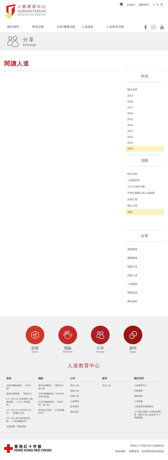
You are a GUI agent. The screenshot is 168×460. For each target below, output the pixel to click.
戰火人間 (132, 205)
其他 (129, 212)
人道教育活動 (115, 26)
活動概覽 (138, 390)
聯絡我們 (144, 4)
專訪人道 (74, 385)
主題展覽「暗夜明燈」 (17, 426)
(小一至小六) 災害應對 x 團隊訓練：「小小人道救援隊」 (19, 402)
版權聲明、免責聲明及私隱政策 (146, 451)
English (131, 4)
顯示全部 (132, 89)
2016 (130, 113)
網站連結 (132, 301)
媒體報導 (132, 258)
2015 (130, 119)
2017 (130, 107)
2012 (130, 137)
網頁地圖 (120, 451)
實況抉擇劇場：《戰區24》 (19, 393)
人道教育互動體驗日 (144, 406)
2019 (130, 95)
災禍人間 (132, 199)
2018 (130, 101)
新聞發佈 (132, 249)
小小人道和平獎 (136, 186)
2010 (130, 148)
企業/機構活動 (66, 26)
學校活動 (38, 26)
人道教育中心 (140, 385)
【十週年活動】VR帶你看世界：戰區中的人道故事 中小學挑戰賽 (147, 414)
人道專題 (132, 284)
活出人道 (106, 385)
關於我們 (13, 26)
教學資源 (132, 292)
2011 (130, 142)
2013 (130, 131)
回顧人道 (132, 275)
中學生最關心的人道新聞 (141, 193)
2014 (130, 125)
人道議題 (87, 26)
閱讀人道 (132, 266)
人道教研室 (133, 180)
